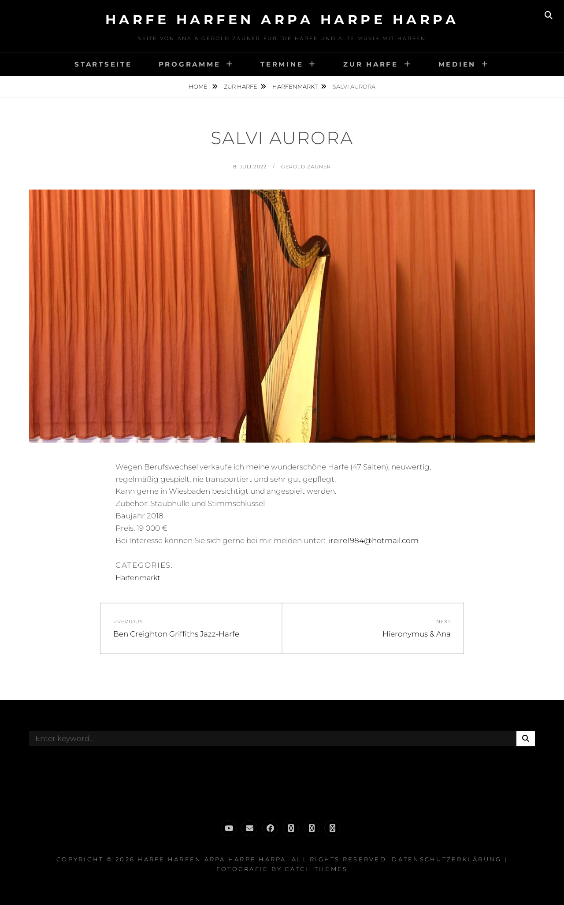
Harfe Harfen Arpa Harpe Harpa (282, 19)
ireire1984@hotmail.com (374, 540)
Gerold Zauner (306, 167)
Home (199, 86)
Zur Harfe (370, 64)
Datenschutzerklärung (446, 859)
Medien (457, 64)
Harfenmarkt (295, 86)
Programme (190, 64)
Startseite (103, 64)
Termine (281, 64)
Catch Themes (316, 868)
